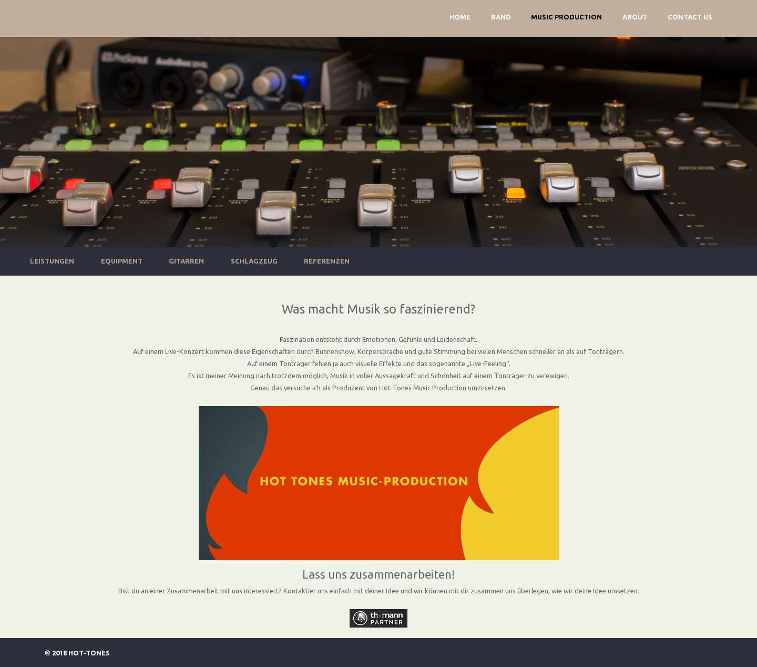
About (634, 17)
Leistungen (52, 261)
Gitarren (186, 261)
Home (459, 17)
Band (501, 17)
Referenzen (327, 261)
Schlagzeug (254, 261)
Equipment (121, 261)
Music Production (566, 17)
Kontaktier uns (305, 590)
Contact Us (690, 17)
